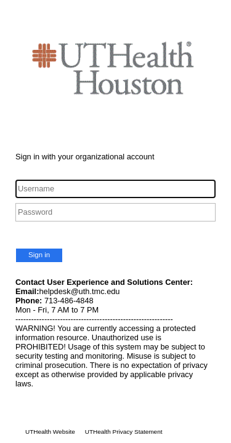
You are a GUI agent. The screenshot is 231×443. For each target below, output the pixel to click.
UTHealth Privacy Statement (124, 431)
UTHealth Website (50, 431)
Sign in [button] (39, 254)
